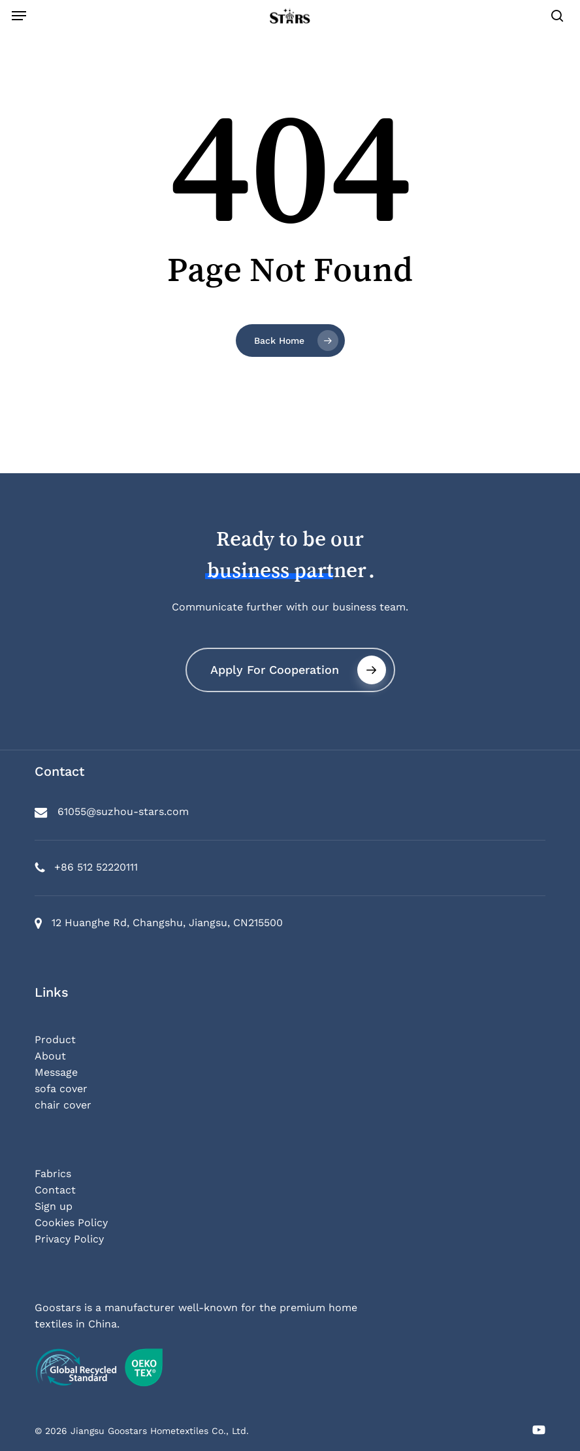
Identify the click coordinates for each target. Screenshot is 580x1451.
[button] (19, 15)
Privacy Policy (69, 1239)
